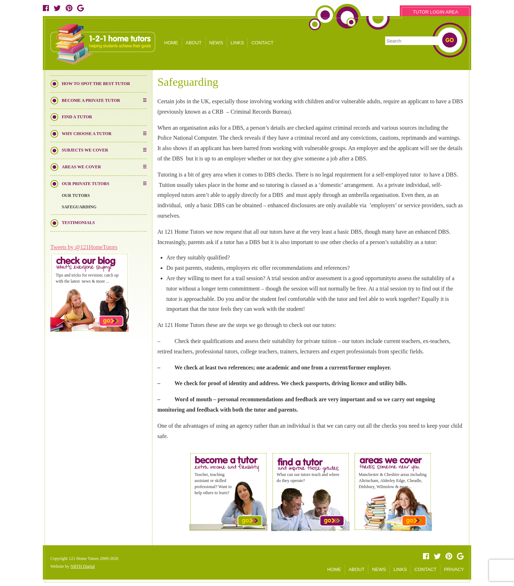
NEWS (216, 42)
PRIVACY (454, 569)
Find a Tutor (77, 116)
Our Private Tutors (85, 183)
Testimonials (78, 222)
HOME (171, 42)
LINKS (237, 42)
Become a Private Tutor (91, 100)
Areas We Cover (81, 166)
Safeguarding (79, 206)
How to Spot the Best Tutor (96, 83)
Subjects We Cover (85, 150)
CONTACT (262, 42)
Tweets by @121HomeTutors (83, 247)
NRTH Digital (82, 566)
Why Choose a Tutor (86, 133)
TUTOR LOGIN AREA (435, 12)
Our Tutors (76, 195)
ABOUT (194, 42)
